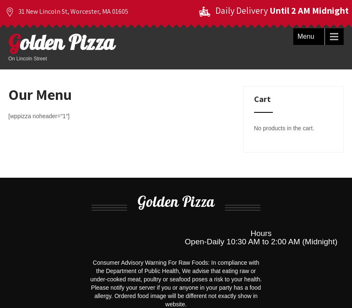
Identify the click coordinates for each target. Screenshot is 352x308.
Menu (305, 36)
